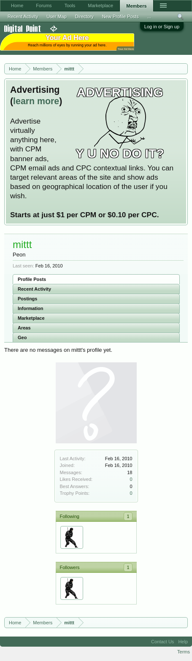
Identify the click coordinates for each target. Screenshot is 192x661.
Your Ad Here (126, 48)
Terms (183, 651)
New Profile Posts (120, 16)
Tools (70, 5)
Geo (22, 337)
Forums (43, 5)
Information (30, 308)
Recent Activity (34, 288)
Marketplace (31, 318)
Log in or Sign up (161, 26)
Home (17, 5)
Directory (84, 16)
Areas (24, 327)
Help (183, 641)
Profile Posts (32, 279)
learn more (36, 101)
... (149, 16)
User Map (56, 16)
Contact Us (162, 641)
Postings (27, 298)
